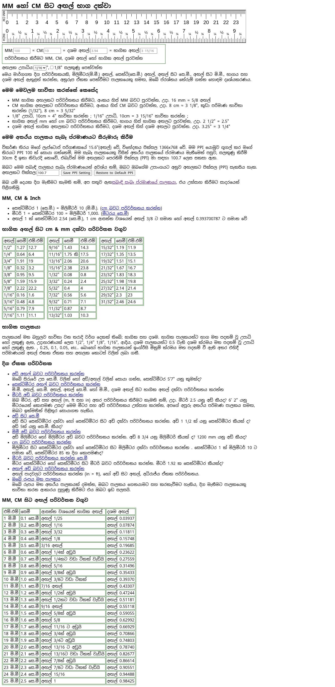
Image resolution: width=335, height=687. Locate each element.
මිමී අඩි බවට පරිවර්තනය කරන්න (46, 431)
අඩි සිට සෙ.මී (25, 416)
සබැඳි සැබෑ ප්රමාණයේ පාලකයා (144, 182)
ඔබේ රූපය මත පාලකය (36, 479)
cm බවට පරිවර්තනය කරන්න (131, 208)
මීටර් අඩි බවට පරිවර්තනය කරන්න (47, 395)
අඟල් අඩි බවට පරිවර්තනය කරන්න (48, 468)
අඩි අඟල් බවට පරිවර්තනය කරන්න (48, 374)
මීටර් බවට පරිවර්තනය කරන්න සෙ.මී (49, 458)
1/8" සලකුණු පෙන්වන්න (78, 67)
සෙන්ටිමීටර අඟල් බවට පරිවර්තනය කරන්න (56, 384)
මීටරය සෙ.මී (114, 213)
